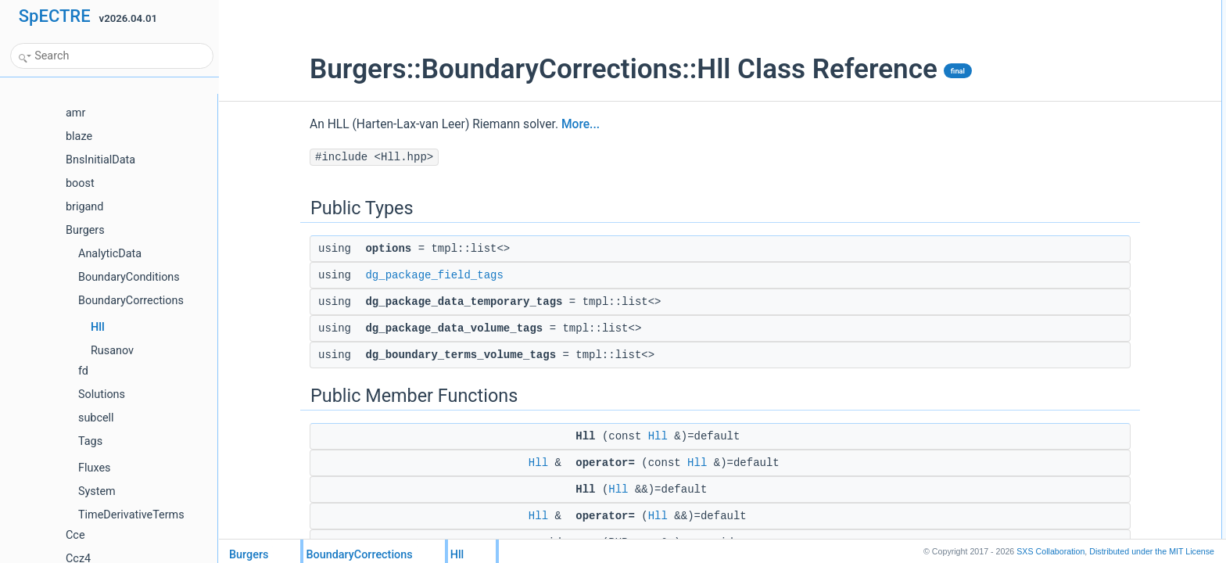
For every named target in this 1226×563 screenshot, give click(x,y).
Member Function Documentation (1099, 369)
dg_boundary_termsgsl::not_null (1109, 266)
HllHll (1053, 129)
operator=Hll (1068, 146)
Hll (580, 436)
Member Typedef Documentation (1098, 335)
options (1057, 25)
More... (502, 124)
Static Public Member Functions (1096, 232)
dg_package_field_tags (356, 275)
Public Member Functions (1082, 111)
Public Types (1056, 8)
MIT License (1151, 551)
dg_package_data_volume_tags (1108, 77)
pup (1050, 197)
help (1051, 301)
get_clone (1062, 215)
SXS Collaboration (1050, 551)
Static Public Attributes (1076, 283)
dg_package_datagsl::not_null (1104, 249)
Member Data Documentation (1091, 404)
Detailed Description (1071, 318)
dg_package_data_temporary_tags (1114, 60)
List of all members (1069, 438)
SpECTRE (55, 16)
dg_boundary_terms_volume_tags (1113, 94)
